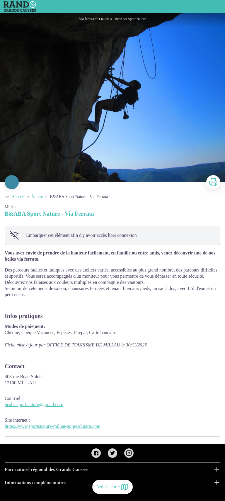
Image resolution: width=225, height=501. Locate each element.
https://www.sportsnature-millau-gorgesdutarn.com (52, 426)
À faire (37, 197)
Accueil (18, 197)
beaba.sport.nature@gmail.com (34, 404)
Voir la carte (112, 486)
